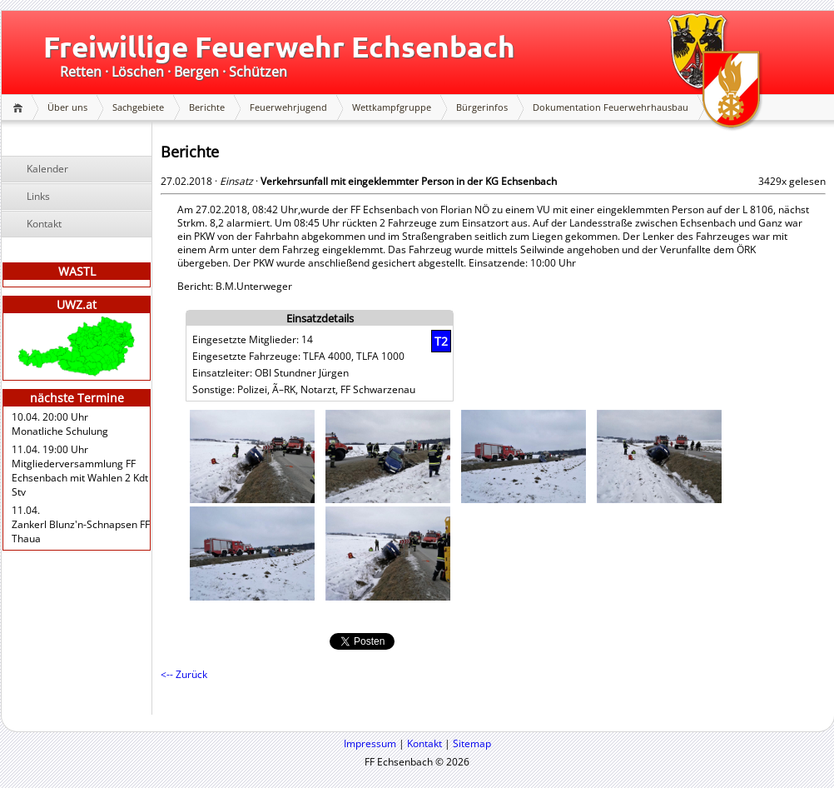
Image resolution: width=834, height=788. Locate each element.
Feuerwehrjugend (288, 107)
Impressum (370, 743)
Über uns (67, 107)
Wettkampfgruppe (391, 107)
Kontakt (44, 224)
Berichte (207, 107)
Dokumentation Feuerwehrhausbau (610, 107)
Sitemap (472, 743)
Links (38, 196)
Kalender (47, 169)
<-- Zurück (184, 674)
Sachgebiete (138, 107)
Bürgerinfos (482, 107)
